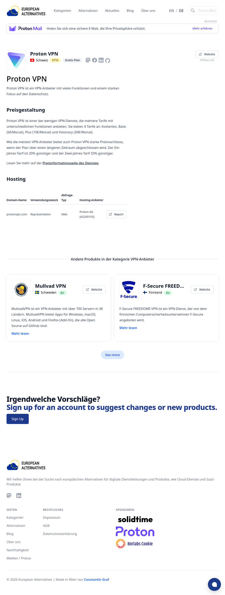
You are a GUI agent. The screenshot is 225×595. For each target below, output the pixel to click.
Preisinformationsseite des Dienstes (70, 163)
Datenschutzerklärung (60, 534)
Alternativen (88, 10)
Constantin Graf (96, 579)
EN (172, 10)
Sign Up (18, 419)
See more (112, 355)
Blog (131, 10)
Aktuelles (112, 10)
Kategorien (63, 10)
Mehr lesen (20, 333)
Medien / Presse (19, 558)
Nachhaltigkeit (18, 550)
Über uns (148, 10)
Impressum (52, 517)
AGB (46, 525)
